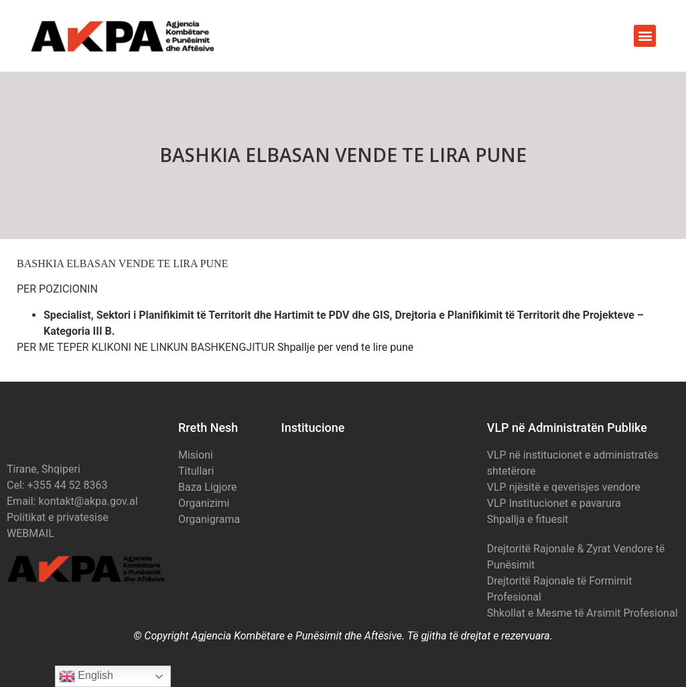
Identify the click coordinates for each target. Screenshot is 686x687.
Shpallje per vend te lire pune (345, 347)
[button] (645, 36)
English (86, 676)
